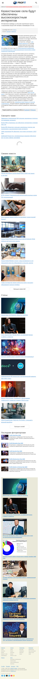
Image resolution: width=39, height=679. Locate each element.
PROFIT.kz (13, 671)
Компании (31, 647)
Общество (13, 31)
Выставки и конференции (15, 659)
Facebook (26, 110)
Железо (2, 653)
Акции (21, 653)
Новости (3, 647)
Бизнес (2, 652)
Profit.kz (14, 29)
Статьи (11, 647)
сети (33, 652)
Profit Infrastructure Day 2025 (17, 459)
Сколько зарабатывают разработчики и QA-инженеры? (17, 356)
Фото (11, 657)
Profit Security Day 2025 (15, 451)
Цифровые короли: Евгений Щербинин (14, 619)
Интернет (9, 31)
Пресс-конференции (14, 662)
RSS (17, 666)
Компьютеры (31, 649)
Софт (30, 653)
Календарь (22, 647)
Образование (4, 655)
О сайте (3, 666)
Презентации (13, 660)
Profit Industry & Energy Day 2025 (18, 467)
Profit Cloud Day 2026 (15, 435)
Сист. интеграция (32, 650)
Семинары (22, 650)
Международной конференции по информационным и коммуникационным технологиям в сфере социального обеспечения (18, 50)
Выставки (21, 649)
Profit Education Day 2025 (16, 443)
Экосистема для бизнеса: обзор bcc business (14, 315)
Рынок (11, 650)
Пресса (2, 657)
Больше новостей (19, 289)
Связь (2, 649)
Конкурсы (21, 652)
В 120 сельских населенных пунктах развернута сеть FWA (19, 6)
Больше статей (19, 426)
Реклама (8, 666)
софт (6, 653)
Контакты (13, 666)
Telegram (33, 110)
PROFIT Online (13, 668)
